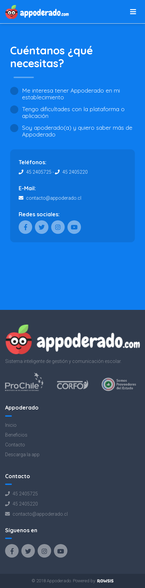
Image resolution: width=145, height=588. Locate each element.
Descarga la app (22, 454)
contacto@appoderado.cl (53, 198)
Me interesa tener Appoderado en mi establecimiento (71, 94)
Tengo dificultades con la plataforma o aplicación (73, 112)
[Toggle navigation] (133, 12)
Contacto (15, 444)
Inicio (11, 425)
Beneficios (16, 435)
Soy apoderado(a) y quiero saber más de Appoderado (77, 131)
